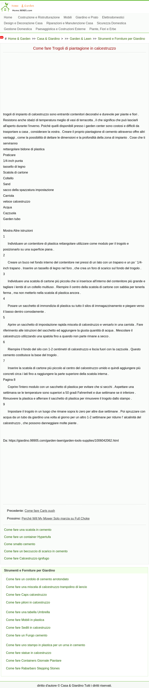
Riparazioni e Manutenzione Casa (69, 23)
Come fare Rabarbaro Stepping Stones (33, 668)
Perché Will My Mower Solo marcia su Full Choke (56, 518)
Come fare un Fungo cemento (26, 635)
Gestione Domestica (18, 29)
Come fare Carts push (40, 510)
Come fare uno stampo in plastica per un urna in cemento (45, 645)
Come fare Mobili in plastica (25, 620)
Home (8, 17)
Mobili (68, 17)
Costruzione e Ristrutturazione (39, 17)
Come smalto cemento (19, 544)
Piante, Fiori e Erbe (102, 29)
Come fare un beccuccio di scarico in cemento (36, 551)
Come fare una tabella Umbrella (28, 612)
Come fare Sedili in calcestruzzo (28, 627)
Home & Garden (19, 38)
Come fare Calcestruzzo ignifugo (26, 558)
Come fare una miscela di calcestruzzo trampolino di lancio (46, 587)
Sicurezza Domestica (111, 23)
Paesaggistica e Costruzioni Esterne (61, 29)
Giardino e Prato (87, 17)
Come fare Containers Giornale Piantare (33, 660)
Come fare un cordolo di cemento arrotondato (37, 579)
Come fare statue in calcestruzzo (28, 652)
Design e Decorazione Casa (23, 23)
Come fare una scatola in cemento (27, 529)
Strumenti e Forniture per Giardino (121, 38)
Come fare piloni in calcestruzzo (28, 602)
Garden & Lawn (80, 38)
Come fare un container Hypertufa (27, 537)
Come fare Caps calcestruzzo (26, 594)
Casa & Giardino (48, 38)
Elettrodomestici (113, 17)
